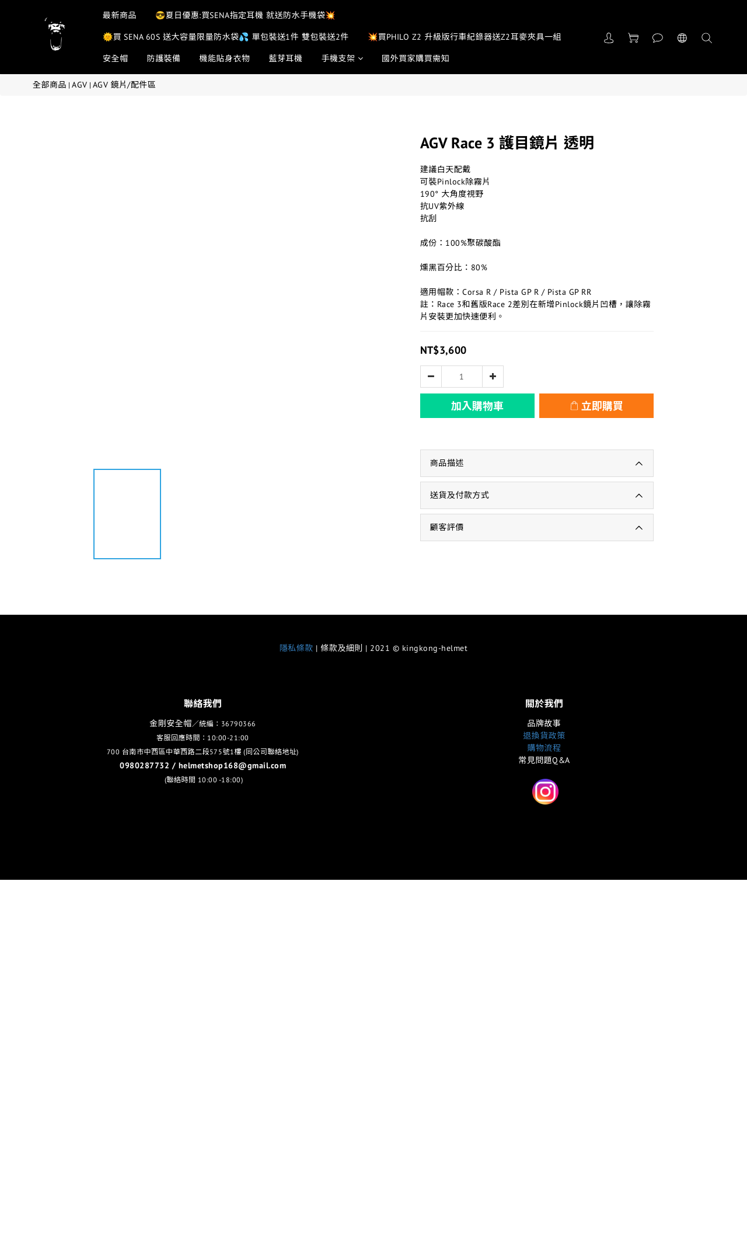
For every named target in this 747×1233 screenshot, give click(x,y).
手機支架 (343, 58)
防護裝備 (164, 58)
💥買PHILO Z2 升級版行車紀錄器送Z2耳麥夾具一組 (464, 37)
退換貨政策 (544, 735)
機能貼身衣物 (225, 58)
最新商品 (120, 15)
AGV (80, 84)
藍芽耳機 (286, 58)
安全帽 (115, 58)
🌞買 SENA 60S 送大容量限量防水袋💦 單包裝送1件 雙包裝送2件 (226, 37)
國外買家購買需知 (415, 58)
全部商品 (50, 84)
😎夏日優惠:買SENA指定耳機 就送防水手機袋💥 (245, 15)
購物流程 (544, 748)
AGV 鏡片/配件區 (124, 84)
